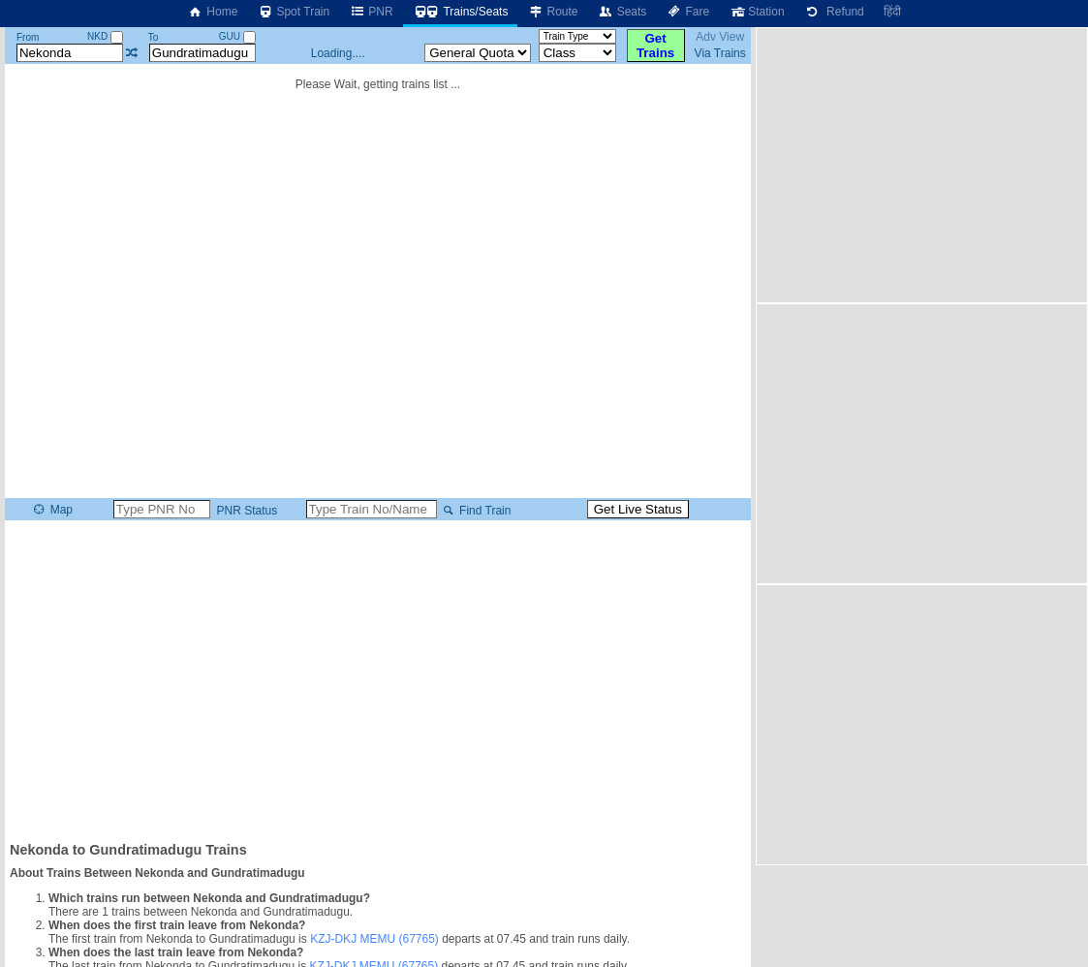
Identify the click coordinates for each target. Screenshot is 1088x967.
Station (756, 11)
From (27, 37)
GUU (237, 36)
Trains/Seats (461, 11)
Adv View (720, 37)
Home (212, 11)
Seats (622, 11)
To (153, 37)
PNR (370, 11)
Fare (687, 11)
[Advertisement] (377, 679)
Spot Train (293, 11)
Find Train (475, 510)
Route (552, 11)
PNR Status (245, 510)
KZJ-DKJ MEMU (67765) (374, 939)
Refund (834, 11)
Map (52, 509)
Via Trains (720, 53)
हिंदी (892, 11)
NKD (105, 36)
